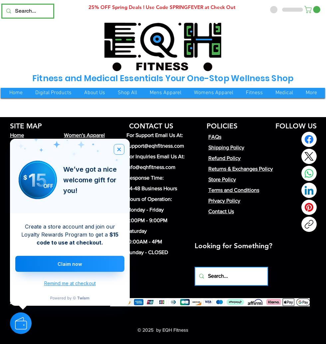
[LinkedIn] (309, 190)
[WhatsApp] (309, 173)
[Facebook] (309, 139)
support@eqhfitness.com (155, 146)
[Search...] (27, 11)
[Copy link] (309, 224)
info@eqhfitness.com (150, 167)
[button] (313, 9)
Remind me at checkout (70, 283)
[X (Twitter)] (309, 156)
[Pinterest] (309, 207)
